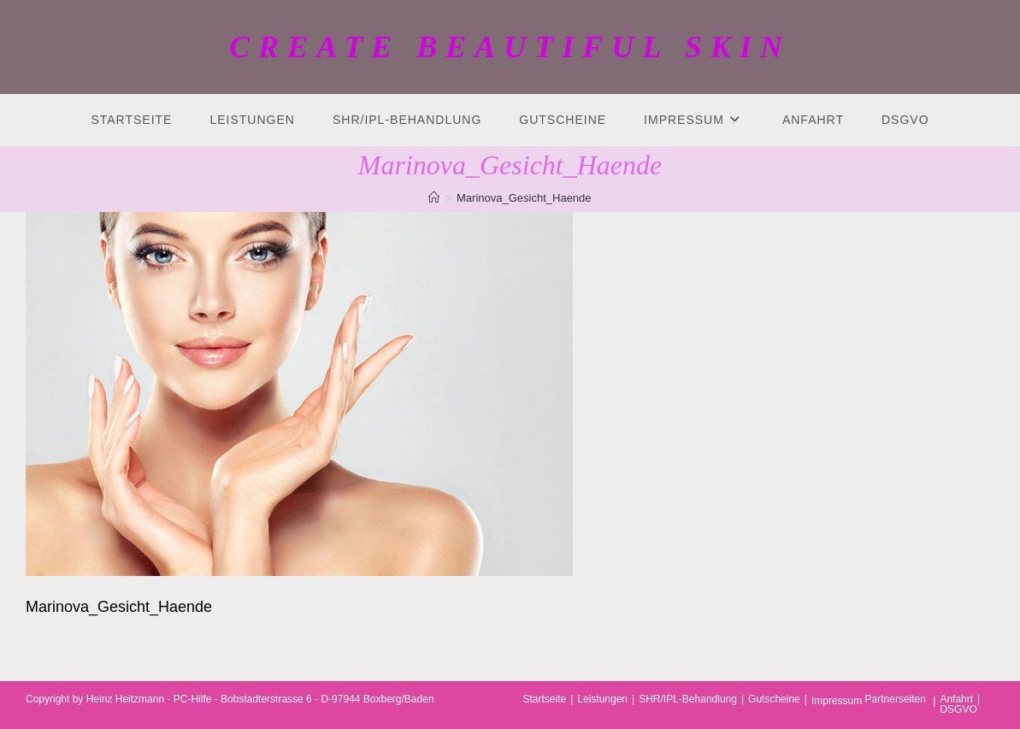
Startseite (545, 699)
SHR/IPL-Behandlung (688, 699)
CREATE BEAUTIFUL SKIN (510, 47)
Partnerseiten (895, 699)
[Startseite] (433, 197)
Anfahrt (956, 699)
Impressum (836, 701)
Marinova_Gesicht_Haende (524, 197)
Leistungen (602, 699)
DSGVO (958, 709)
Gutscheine (774, 699)
